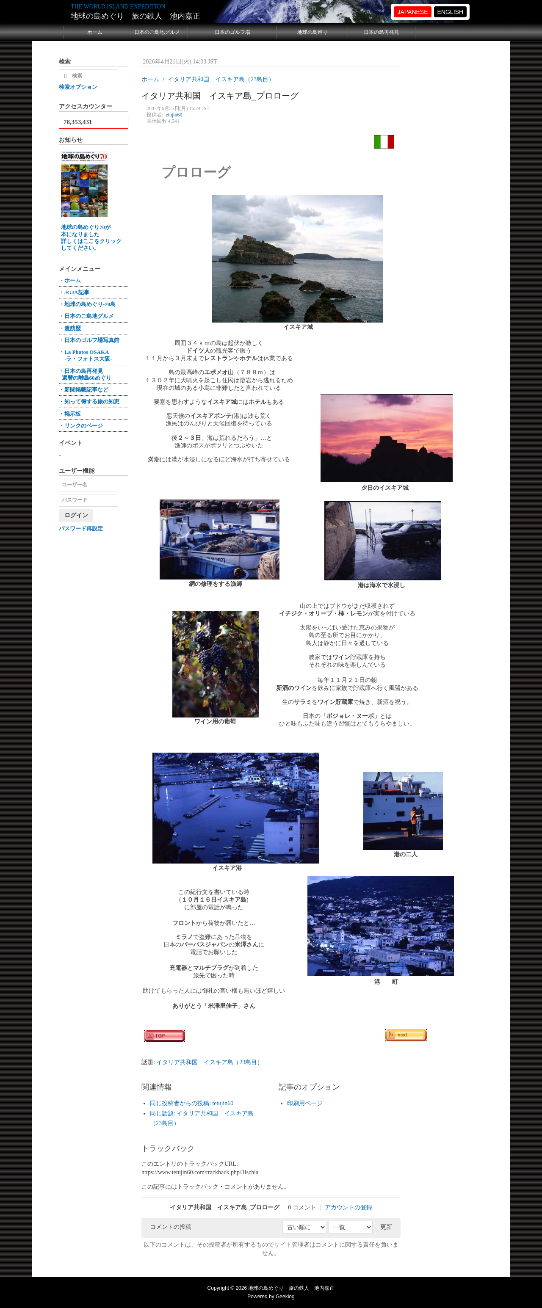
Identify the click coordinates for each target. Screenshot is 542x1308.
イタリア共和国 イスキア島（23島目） (209, 1062)
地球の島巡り (312, 32)
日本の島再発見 (381, 32)
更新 (386, 1227)
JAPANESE (412, 11)
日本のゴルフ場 (232, 32)
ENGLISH (450, 11)
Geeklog (285, 1297)
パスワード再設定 (81, 528)
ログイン (76, 515)
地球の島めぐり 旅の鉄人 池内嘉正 (135, 16)
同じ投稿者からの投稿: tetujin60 (191, 1103)
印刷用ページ (305, 1103)
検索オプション (78, 87)
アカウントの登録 (348, 1207)
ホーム (94, 32)
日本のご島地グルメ (157, 32)
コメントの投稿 (170, 1227)
